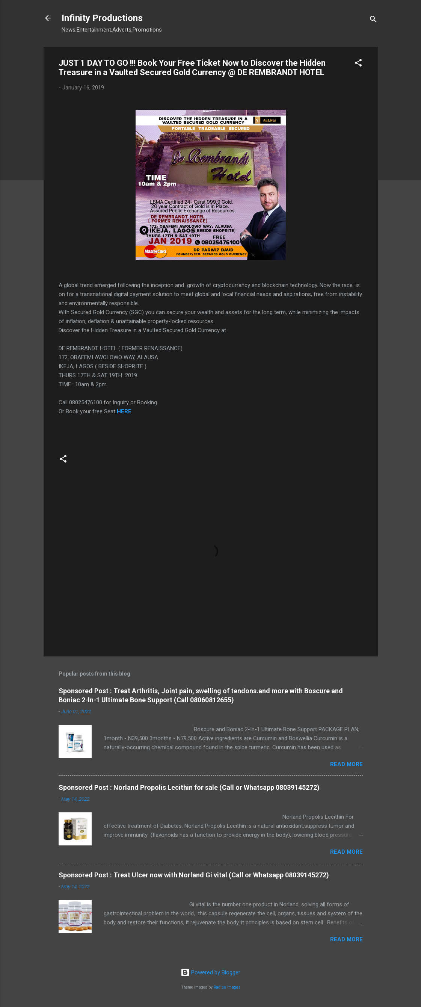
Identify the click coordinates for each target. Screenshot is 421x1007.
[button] (358, 64)
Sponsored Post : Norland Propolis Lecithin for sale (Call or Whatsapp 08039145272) (189, 787)
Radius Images (227, 987)
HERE (125, 411)
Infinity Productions (102, 18)
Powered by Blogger (210, 972)
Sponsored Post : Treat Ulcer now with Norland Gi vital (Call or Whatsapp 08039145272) (194, 875)
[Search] (373, 20)
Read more (346, 764)
